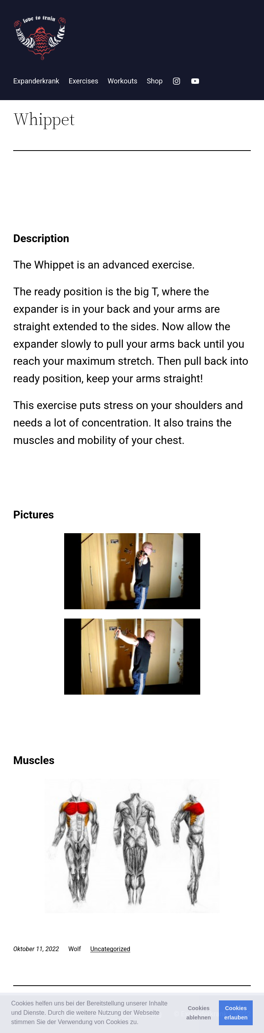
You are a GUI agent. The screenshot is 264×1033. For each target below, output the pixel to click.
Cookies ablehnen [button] (198, 1013)
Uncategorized (110, 949)
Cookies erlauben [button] (236, 1013)
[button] (141, 1023)
